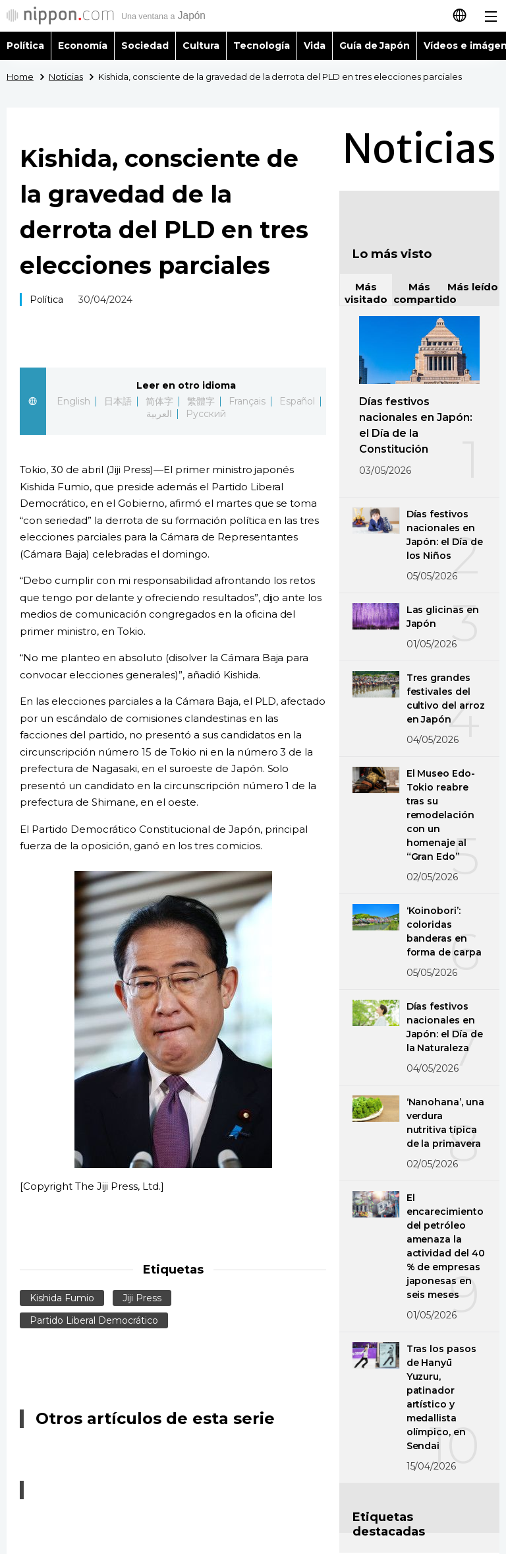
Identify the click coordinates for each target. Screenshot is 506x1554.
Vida (314, 45)
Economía (82, 45)
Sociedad (145, 45)
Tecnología (261, 45)
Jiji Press (142, 1298)
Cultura (201, 45)
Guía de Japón (374, 45)
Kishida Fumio (62, 1298)
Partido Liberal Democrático (94, 1320)
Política (25, 45)
